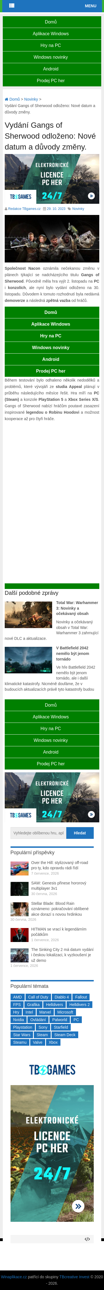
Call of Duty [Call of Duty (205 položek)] (38, 997)
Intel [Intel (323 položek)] (29, 1012)
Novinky (78, 209)
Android (50, 69)
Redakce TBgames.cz (24, 209)
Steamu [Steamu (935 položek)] (20, 1042)
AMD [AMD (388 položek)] (17, 997)
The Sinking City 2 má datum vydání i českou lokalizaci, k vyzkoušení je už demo (62, 955)
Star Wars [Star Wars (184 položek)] (22, 1035)
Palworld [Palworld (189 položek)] (59, 1019)
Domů (51, 22)
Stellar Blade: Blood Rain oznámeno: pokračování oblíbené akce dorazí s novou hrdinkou (60, 909)
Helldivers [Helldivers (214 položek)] (54, 1004)
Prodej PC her (51, 80)
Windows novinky (51, 57)
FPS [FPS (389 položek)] (17, 1004)
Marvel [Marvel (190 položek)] (45, 1012)
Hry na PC (50, 45)
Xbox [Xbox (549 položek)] (53, 1042)
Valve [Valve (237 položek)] (37, 1042)
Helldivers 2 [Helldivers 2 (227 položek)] (79, 1004)
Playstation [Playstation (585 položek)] (22, 1027)
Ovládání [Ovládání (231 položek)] (38, 1019)
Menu (90, 6)
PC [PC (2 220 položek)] (76, 1019)
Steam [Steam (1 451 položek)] (42, 1035)
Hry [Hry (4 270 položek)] (16, 1012)
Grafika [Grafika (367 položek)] (33, 1004)
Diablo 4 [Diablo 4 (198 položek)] (62, 997)
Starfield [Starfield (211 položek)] (61, 1027)
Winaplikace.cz (14, 1277)
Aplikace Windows (51, 33)
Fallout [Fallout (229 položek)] (81, 997)
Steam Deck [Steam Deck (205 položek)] (64, 1035)
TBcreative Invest (74, 1277)
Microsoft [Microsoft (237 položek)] (65, 1012)
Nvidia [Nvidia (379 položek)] (18, 1019)
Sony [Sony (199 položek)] (43, 1027)
